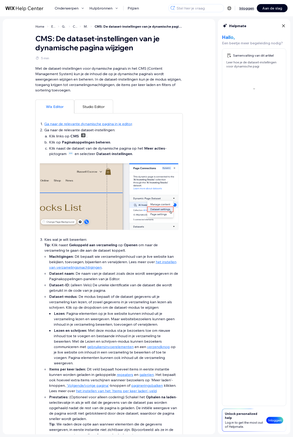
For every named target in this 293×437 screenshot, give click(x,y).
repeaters (125, 374)
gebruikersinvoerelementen (110, 346)
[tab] (54, 106)
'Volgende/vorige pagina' (88, 385)
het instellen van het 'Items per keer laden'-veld (116, 391)
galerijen (146, 374)
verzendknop (158, 346)
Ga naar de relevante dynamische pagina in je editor (88, 124)
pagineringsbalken (147, 385)
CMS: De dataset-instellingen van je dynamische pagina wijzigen (139, 26)
